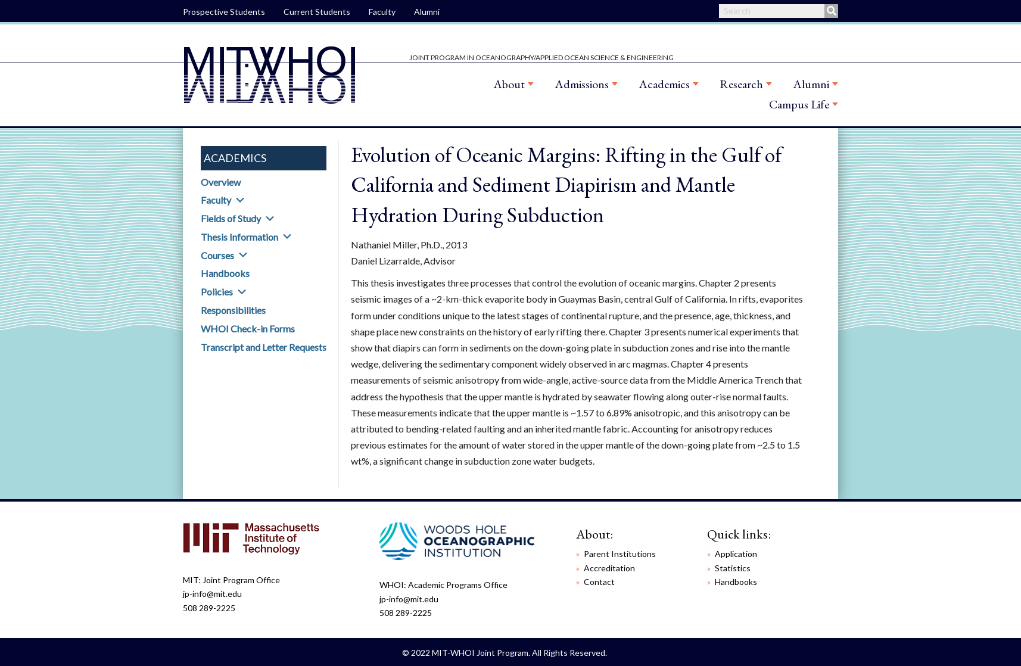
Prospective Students (224, 12)
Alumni (427, 12)
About (509, 84)
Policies (217, 291)
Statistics (733, 568)
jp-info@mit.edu (212, 594)
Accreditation (609, 568)
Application (736, 554)
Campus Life (799, 104)
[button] (240, 200)
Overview (221, 182)
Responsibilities (233, 310)
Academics (664, 84)
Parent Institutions (620, 554)
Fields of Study (231, 218)
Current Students (317, 12)
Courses (217, 255)
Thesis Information (239, 236)
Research (741, 84)
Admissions (582, 84)
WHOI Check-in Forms (248, 328)
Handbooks (225, 273)
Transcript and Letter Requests (263, 347)
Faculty (382, 12)
